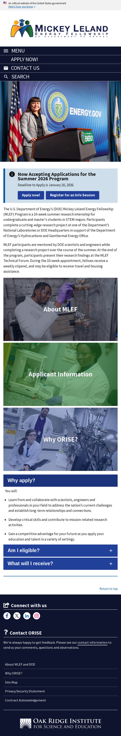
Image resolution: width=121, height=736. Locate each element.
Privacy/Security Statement (25, 691)
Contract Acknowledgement (25, 700)
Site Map (11, 682)
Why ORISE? (13, 673)
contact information (92, 642)
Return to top (108, 588)
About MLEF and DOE (20, 664)
